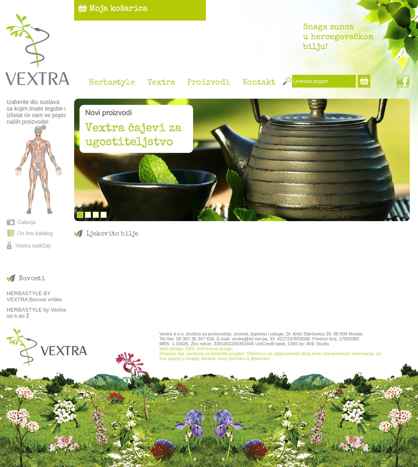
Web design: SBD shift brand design (195, 348)
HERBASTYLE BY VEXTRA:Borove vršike (34, 296)
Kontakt (259, 83)
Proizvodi (208, 83)
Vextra (161, 83)
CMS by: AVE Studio (308, 343)
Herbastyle (112, 83)
